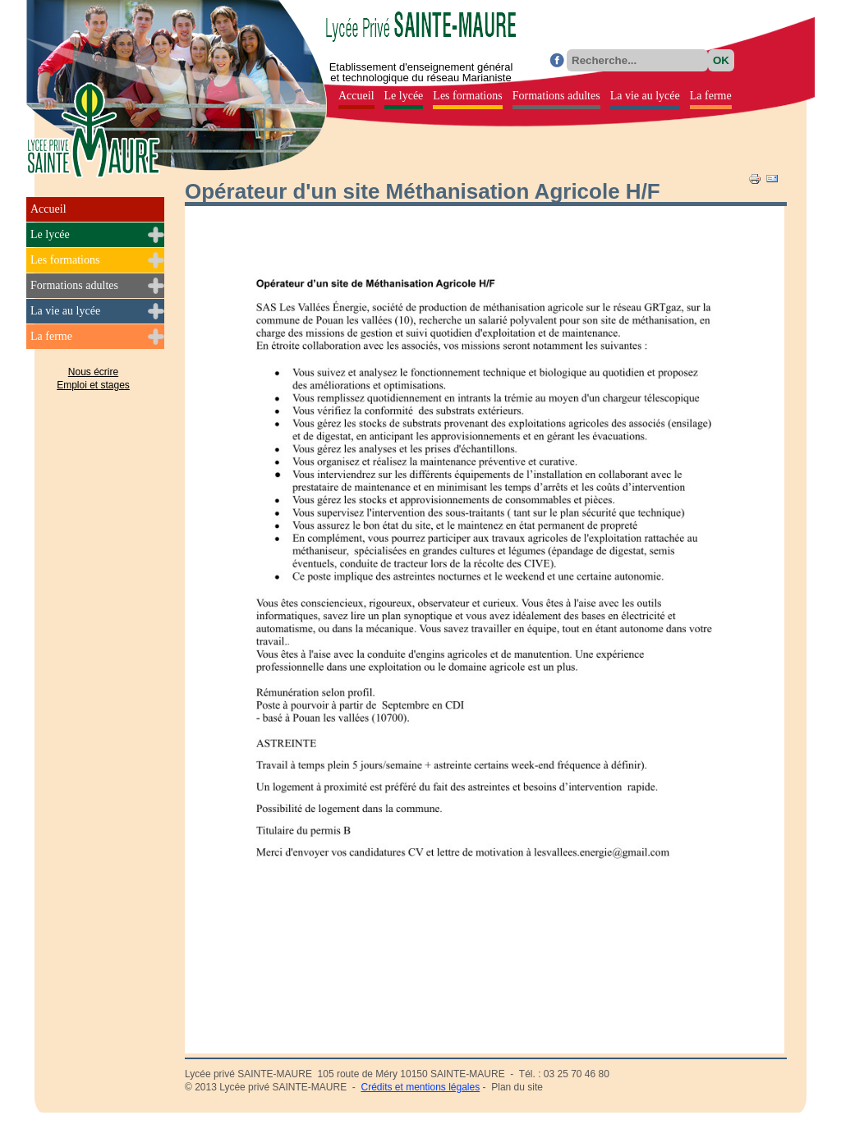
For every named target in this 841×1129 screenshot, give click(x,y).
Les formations (64, 260)
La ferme (51, 336)
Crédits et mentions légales (420, 1087)
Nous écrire (93, 372)
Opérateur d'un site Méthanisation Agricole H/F (422, 191)
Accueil (48, 209)
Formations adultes (74, 285)
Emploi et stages (93, 385)
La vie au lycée (65, 311)
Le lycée (50, 234)
